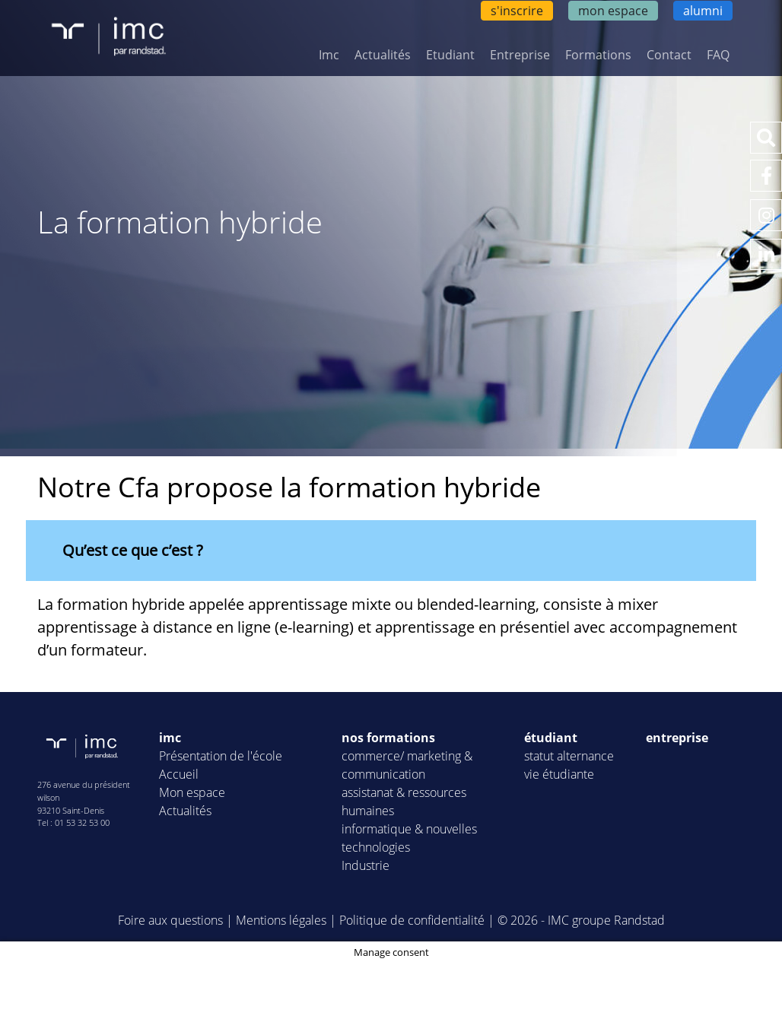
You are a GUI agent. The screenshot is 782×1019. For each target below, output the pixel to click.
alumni (703, 10)
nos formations (388, 737)
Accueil (179, 774)
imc (170, 737)
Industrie (365, 865)
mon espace (613, 10)
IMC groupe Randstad (606, 920)
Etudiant (450, 54)
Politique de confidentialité (412, 920)
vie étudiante (559, 774)
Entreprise (520, 54)
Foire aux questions (170, 920)
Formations (598, 54)
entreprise (677, 737)
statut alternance (569, 756)
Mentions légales (281, 920)
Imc (329, 54)
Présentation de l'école (220, 756)
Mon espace (192, 792)
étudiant (550, 737)
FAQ (718, 54)
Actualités (382, 54)
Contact (669, 54)
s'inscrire (517, 10)
